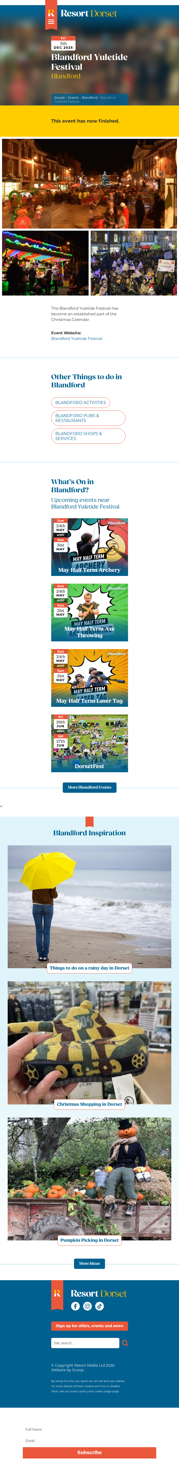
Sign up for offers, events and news (89, 1326)
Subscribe (89, 1452)
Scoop (77, 1370)
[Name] (89, 1429)
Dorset (59, 98)
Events (73, 98)
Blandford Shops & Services (78, 436)
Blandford (89, 98)
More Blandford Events (89, 788)
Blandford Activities (80, 402)
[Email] (89, 1441)
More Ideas (89, 1264)
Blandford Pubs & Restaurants (77, 418)
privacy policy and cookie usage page (94, 1391)
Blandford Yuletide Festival (76, 338)
